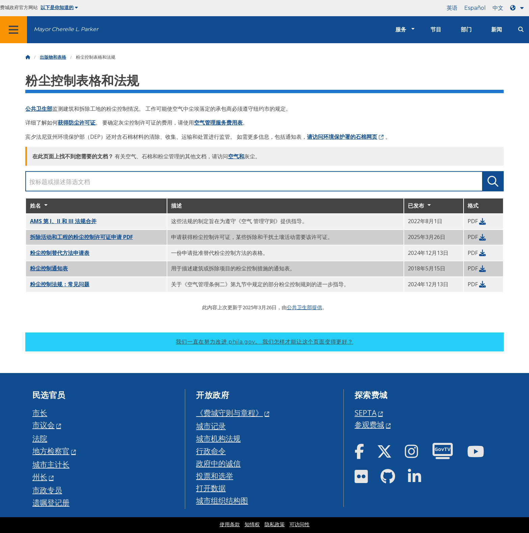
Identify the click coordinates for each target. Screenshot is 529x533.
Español (475, 8)
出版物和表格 (53, 57)
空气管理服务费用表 (218, 122)
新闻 (496, 29)
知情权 (252, 525)
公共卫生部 (38, 108)
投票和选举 (214, 476)
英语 (452, 8)
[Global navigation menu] (13, 29)
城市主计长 (50, 464)
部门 (466, 29)
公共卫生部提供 (304, 307)
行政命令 (211, 451)
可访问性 (299, 525)
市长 (39, 412)
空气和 (236, 156)
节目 (435, 29)
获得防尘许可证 (76, 122)
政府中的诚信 (218, 463)
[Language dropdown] (518, 8)
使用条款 (230, 525)
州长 (39, 477)
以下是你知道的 (59, 7)
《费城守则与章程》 (229, 412)
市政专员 (47, 490)
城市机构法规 (218, 438)
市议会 (43, 425)
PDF (81, 237)
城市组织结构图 (222, 500)
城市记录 (211, 426)
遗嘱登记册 (50, 502)
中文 (498, 8)
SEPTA (366, 412)
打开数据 (211, 488)
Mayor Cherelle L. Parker (66, 29)
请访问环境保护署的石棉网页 (342, 136)
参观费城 (369, 424)
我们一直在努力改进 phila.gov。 (264, 342)
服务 (400, 29)
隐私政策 (274, 525)
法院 (39, 438)
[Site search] (521, 29)
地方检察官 (50, 451)
